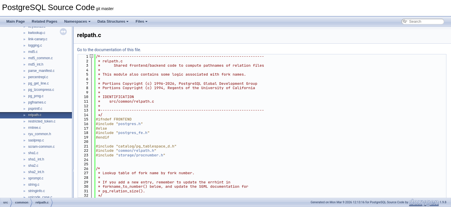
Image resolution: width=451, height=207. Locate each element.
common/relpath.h (136, 150)
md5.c (33, 52)
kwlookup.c (36, 33)
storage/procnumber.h (140, 155)
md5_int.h (35, 64)
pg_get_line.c (38, 83)
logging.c (35, 45)
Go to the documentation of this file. (109, 49)
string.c (33, 185)
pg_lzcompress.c (41, 90)
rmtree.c (34, 128)
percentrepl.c (38, 77)
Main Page (15, 21)
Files (141, 21)
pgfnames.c (37, 102)
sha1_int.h (36, 159)
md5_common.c (40, 58)
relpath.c (34, 115)
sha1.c (33, 153)
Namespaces (77, 21)
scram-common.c (41, 147)
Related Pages (44, 21)
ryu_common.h (39, 134)
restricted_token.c (42, 121)
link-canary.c (37, 39)
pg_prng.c (35, 96)
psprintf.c (35, 109)
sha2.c (33, 166)
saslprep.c (36, 140)
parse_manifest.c (41, 71)
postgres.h (129, 123)
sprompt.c (35, 178)
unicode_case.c (40, 197)
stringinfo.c (36, 191)
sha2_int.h (36, 172)
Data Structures (113, 21)
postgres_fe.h (132, 132)
